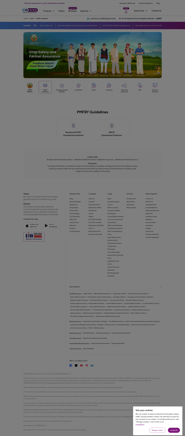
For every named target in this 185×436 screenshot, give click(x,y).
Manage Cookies (157, 430)
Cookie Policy (140, 424)
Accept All (174, 430)
